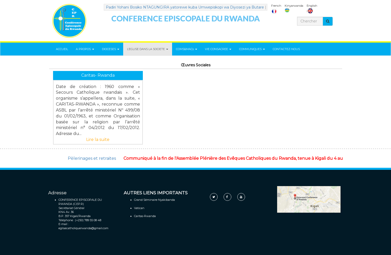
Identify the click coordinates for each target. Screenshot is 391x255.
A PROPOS (85, 49)
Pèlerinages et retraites (92, 158)
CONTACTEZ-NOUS (286, 49)
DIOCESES (110, 49)
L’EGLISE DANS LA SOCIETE (147, 49)
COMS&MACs (186, 49)
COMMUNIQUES (252, 49)
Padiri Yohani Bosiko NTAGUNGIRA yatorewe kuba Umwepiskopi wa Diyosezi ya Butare (187, 7)
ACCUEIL (62, 49)
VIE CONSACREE (218, 49)
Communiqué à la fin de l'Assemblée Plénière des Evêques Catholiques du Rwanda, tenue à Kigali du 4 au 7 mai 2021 (246, 158)
